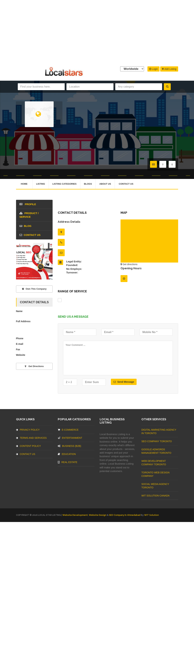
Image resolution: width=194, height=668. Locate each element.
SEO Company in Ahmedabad (124, 515)
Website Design (97, 515)
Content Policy (28, 446)
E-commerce (68, 429)
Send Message (123, 381)
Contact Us (126, 184)
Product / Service (29, 215)
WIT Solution (151, 515)
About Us (105, 184)
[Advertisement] (97, 32)
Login (153, 69)
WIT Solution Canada (155, 495)
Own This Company (34, 289)
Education (67, 454)
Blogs (88, 184)
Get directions (129, 264)
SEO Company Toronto (156, 441)
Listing (40, 184)
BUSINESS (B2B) (69, 446)
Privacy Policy (28, 429)
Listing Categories (64, 184)
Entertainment (70, 437)
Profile (27, 204)
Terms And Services (31, 437)
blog (25, 225)
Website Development (75, 515)
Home (24, 184)
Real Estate (67, 462)
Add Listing (169, 69)
